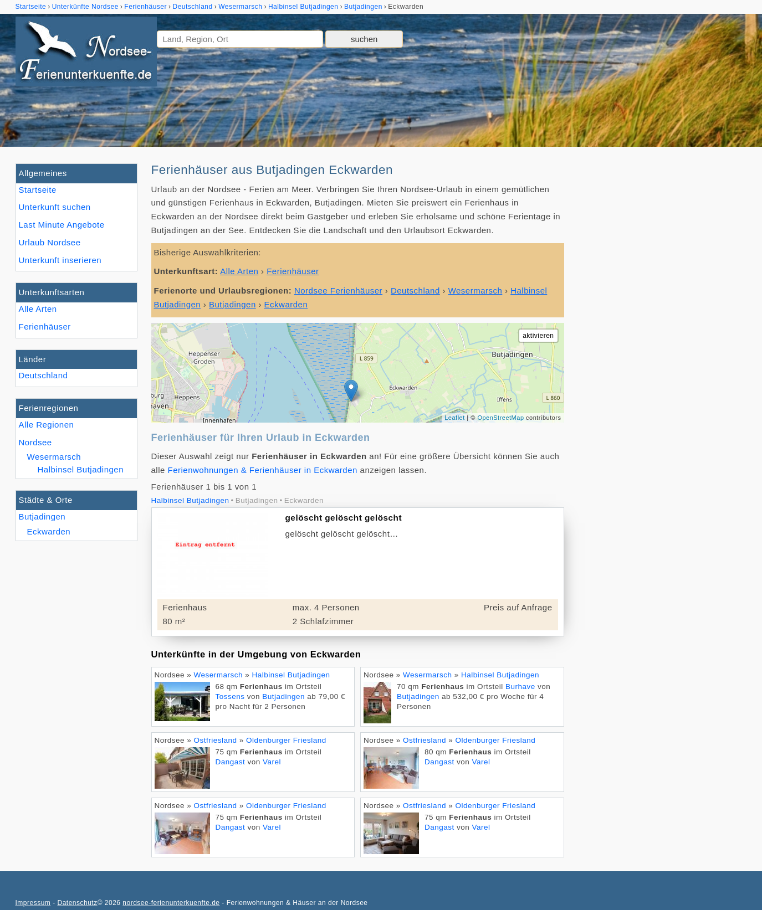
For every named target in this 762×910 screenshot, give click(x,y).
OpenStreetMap (500, 417)
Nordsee (35, 442)
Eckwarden (49, 531)
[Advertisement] (663, 329)
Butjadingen (42, 516)
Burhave (520, 686)
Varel (272, 762)
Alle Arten (38, 308)
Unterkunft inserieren (60, 260)
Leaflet (454, 417)
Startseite (38, 189)
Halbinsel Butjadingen (81, 469)
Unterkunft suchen (55, 207)
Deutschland (43, 375)
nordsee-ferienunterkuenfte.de (170, 903)
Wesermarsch (54, 456)
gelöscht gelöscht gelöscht (343, 517)
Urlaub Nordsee (50, 242)
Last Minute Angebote (62, 224)
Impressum (33, 903)
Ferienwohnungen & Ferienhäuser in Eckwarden (262, 470)
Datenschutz (77, 903)
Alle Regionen (46, 424)
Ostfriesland (215, 740)
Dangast (231, 762)
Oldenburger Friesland (286, 740)
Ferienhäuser (45, 326)
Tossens (230, 696)
